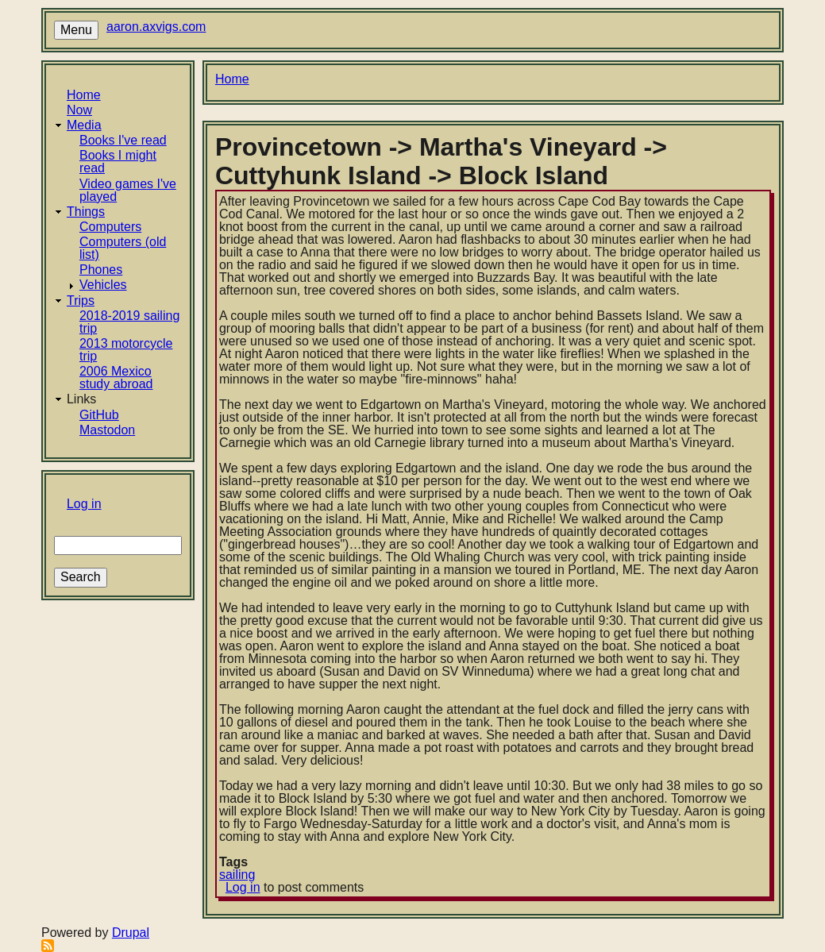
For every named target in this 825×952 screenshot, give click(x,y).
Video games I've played (127, 190)
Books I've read (123, 140)
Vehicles (103, 284)
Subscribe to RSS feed (47, 945)
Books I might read (117, 161)
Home (84, 95)
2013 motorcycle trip (125, 350)
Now (79, 110)
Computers (110, 226)
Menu (76, 30)
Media (84, 125)
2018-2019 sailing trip (129, 322)
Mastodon (107, 430)
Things (86, 211)
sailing (237, 874)
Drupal (130, 932)
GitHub (99, 415)
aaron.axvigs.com (156, 26)
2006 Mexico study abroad (116, 377)
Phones (100, 269)
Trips (80, 300)
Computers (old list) (122, 248)
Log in (84, 504)
